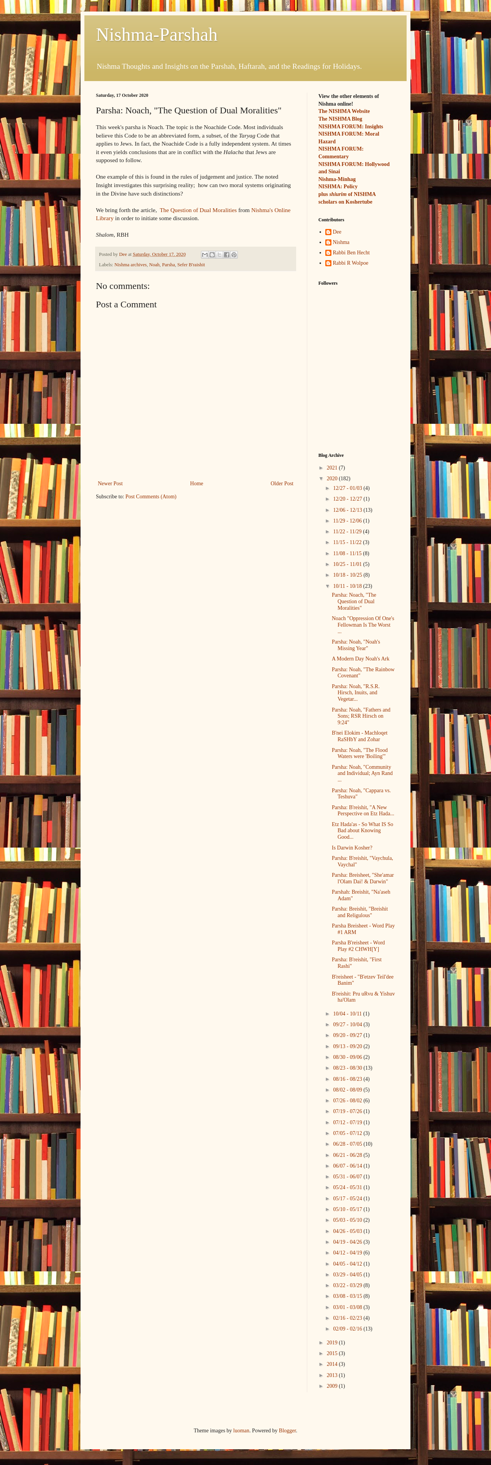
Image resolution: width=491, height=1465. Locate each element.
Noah (154, 264)
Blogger (287, 1430)
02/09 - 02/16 (348, 1329)
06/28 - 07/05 (348, 1144)
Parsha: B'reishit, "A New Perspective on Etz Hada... (363, 811)
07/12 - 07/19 (348, 1122)
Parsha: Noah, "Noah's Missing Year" (356, 645)
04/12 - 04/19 (348, 1253)
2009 (333, 1386)
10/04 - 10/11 (348, 1014)
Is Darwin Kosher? (352, 848)
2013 (333, 1375)
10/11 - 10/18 (348, 586)
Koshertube (359, 202)
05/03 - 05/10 (348, 1220)
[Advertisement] (356, 400)
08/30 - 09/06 (348, 1057)
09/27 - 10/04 (348, 1024)
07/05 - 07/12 (348, 1133)
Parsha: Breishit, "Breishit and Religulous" (360, 912)
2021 (333, 468)
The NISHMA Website (344, 111)
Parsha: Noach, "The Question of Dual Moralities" (354, 601)
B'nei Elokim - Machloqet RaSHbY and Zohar (359, 736)
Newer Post (110, 483)
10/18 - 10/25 (348, 575)
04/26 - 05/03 (348, 1231)
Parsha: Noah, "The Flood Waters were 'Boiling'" (360, 753)
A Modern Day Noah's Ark (360, 659)
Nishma (341, 242)
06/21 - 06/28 (348, 1155)
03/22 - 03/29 (348, 1285)
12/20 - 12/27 (348, 499)
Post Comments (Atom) (150, 496)
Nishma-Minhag (337, 179)
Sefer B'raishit (191, 264)
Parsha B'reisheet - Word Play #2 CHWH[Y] (358, 946)
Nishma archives (130, 264)
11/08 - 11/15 (348, 553)
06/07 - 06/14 (348, 1166)
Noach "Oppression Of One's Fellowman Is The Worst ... (363, 625)
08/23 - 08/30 (348, 1068)
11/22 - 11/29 (348, 531)
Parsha (168, 264)
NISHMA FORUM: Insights (350, 126)
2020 (333, 478)
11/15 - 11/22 (348, 542)
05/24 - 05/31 (348, 1187)
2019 (333, 1343)
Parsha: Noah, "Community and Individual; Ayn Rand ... (362, 773)
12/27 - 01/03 (348, 488)
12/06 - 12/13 (348, 510)
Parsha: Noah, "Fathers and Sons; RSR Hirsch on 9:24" (361, 716)
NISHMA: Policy (338, 186)
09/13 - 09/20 (348, 1046)
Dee (337, 232)
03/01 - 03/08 (348, 1307)
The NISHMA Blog (340, 119)
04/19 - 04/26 (348, 1242)
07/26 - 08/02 (348, 1100)
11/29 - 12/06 (348, 521)
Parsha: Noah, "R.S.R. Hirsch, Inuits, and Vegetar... (356, 693)
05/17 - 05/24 (348, 1198)
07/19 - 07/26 (348, 1111)
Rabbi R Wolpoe (351, 263)
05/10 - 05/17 (348, 1209)
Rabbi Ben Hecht (351, 253)
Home (196, 483)
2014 (333, 1364)
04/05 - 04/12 (348, 1264)
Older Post (282, 483)
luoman (241, 1430)
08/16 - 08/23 (348, 1079)
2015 (333, 1353)
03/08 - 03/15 (348, 1296)
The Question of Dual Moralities (198, 210)
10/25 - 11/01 (348, 564)
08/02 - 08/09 (348, 1090)
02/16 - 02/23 (348, 1318)
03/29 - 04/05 (348, 1275)
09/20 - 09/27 (348, 1035)
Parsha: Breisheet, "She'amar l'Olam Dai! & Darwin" (363, 878)
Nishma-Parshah (156, 34)
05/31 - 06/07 (348, 1177)
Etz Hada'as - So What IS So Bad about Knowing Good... (362, 830)
